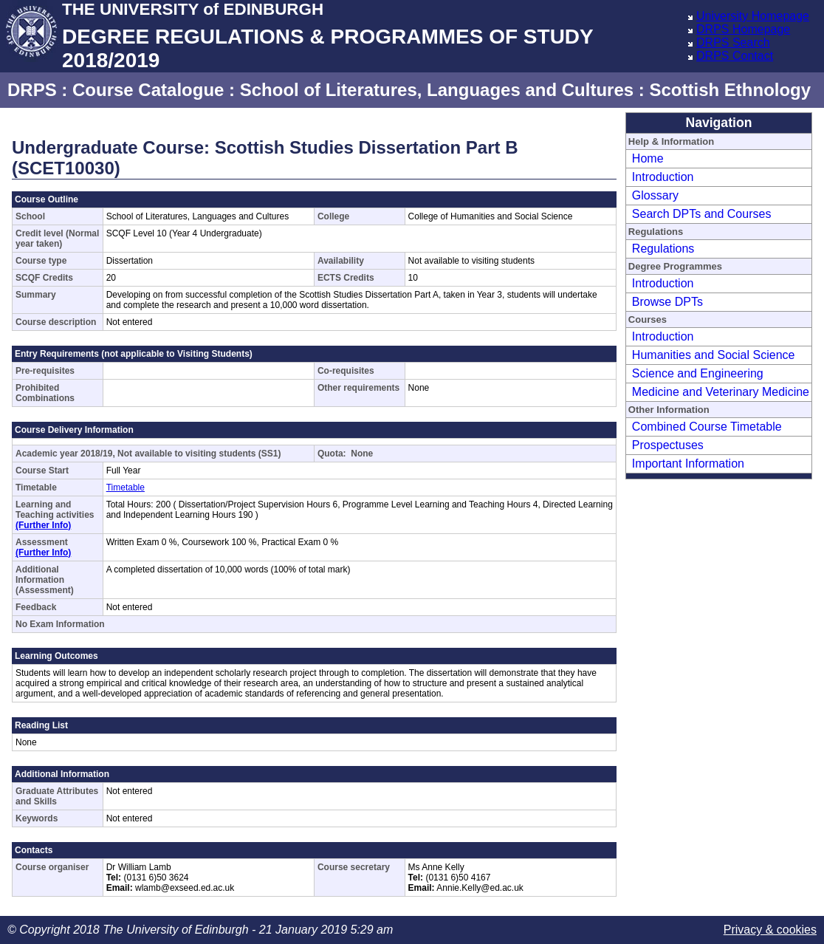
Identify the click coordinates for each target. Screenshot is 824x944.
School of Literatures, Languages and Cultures (437, 90)
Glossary (655, 195)
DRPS (32, 90)
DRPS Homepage (743, 29)
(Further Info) (43, 525)
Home (648, 158)
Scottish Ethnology (730, 90)
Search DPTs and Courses (702, 214)
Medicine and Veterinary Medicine (720, 392)
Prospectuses (668, 445)
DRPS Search (733, 42)
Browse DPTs (667, 301)
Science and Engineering (697, 373)
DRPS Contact (734, 55)
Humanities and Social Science (713, 355)
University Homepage (752, 16)
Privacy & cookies (770, 929)
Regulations (663, 248)
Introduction (663, 177)
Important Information (688, 463)
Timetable (125, 487)
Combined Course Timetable (707, 426)
